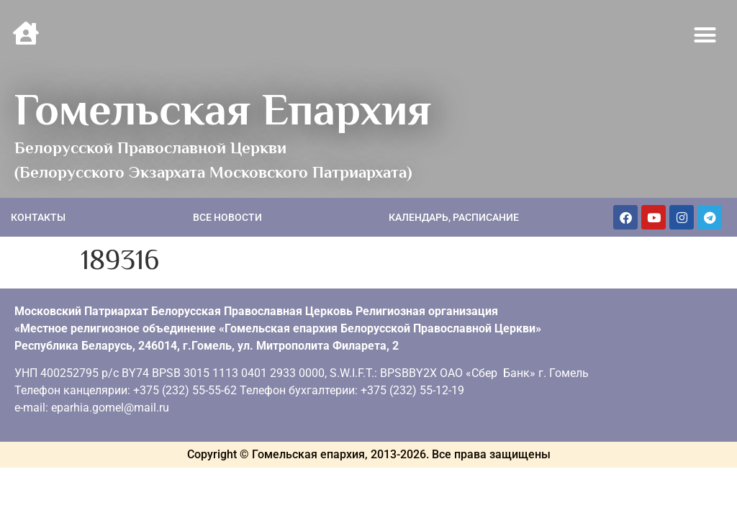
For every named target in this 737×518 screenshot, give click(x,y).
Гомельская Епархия (222, 109)
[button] (705, 35)
